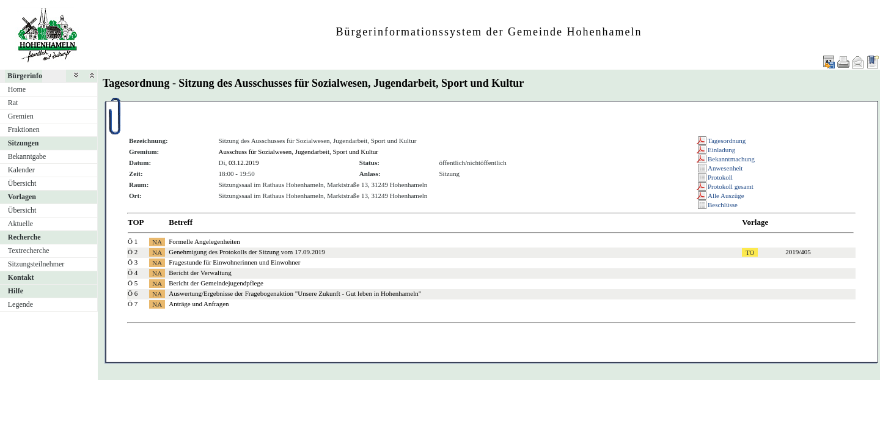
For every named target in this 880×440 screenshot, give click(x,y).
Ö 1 (133, 241)
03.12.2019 (244, 162)
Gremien (21, 116)
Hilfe (15, 291)
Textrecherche (29, 250)
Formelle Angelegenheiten (204, 241)
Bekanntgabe (27, 156)
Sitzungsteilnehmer (36, 264)
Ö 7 (133, 303)
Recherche (24, 237)
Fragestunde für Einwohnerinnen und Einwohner (234, 262)
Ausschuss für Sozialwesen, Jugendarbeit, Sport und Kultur (299, 151)
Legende (20, 304)
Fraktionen (24, 129)
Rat (13, 102)
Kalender (21, 170)
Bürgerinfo (24, 76)
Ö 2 (133, 251)
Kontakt (21, 277)
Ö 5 (133, 283)
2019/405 (798, 251)
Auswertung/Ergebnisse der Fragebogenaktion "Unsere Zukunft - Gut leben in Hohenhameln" (295, 293)
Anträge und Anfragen (199, 303)
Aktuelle (20, 223)
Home (17, 89)
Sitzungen (23, 143)
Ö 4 (133, 272)
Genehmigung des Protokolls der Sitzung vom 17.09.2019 (246, 251)
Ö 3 (133, 262)
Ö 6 (133, 293)
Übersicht (22, 183)
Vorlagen (22, 197)
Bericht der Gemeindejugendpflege (216, 283)
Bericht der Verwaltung (200, 272)
